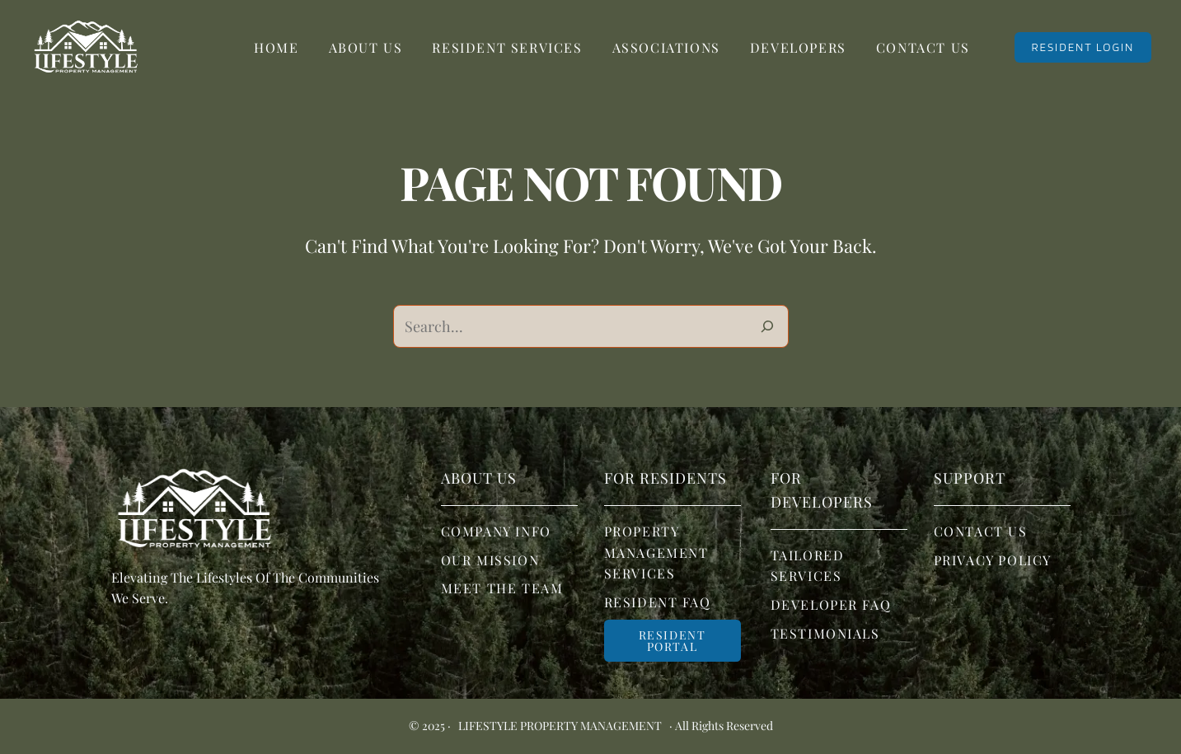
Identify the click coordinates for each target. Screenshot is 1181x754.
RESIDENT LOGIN (1082, 47)
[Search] (767, 326)
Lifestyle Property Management (560, 726)
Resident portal (672, 640)
